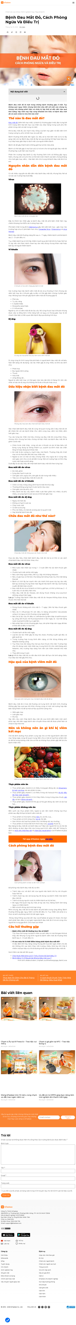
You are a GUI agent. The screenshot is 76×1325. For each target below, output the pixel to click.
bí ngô (14, 790)
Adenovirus (33, 227)
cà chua (21, 790)
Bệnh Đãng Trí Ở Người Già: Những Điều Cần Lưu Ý (31, 958)
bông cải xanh (26, 799)
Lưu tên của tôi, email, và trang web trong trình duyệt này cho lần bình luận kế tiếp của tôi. (37, 1191)
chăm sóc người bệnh (42, 830)
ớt (39, 819)
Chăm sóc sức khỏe (12, 12)
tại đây (49, 839)
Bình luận (5, 1143)
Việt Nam (7, 1241)
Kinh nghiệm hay (27, 12)
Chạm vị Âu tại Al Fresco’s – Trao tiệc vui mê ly (19, 1043)
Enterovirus (56, 229)
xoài (20, 795)
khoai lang (63, 788)
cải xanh (25, 795)
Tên (3, 1168)
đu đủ (60, 793)
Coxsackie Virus (44, 229)
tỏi (37, 819)
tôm (37, 817)
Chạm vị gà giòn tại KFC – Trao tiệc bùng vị (54, 1043)
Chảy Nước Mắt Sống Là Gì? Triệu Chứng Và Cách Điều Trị (34, 956)
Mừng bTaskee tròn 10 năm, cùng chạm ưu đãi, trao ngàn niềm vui (19, 1096)
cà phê (50, 824)
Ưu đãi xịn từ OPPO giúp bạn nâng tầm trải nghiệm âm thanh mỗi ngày (56, 1096)
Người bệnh (40, 12)
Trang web (5, 1183)
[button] (73, 2)
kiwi (16, 795)
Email (3, 1175)
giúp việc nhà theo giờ (23, 830)
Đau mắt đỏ (13, 122)
